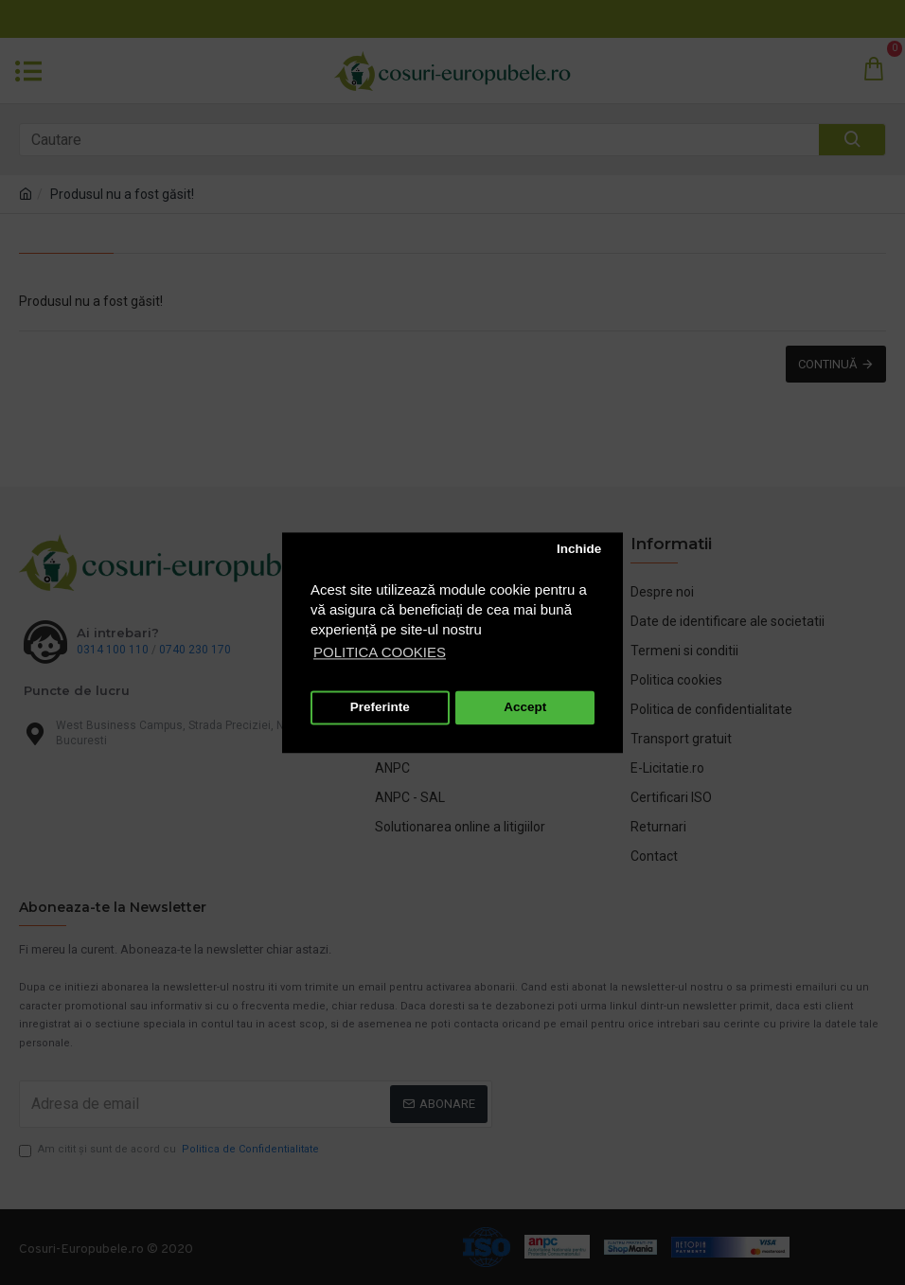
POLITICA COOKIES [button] (379, 652)
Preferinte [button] (380, 708)
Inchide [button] (579, 550)
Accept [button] (525, 708)
